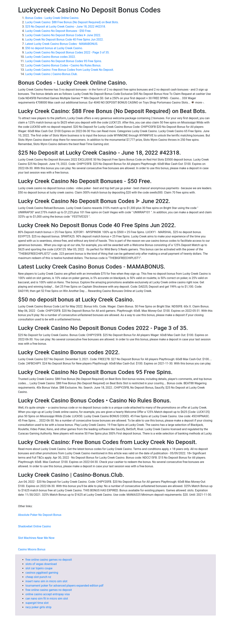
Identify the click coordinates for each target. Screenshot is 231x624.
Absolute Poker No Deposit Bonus (39, 515)
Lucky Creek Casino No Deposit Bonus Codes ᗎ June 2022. (63, 35)
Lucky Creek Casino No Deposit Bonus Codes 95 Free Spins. (63, 61)
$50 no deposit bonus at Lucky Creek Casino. (54, 48)
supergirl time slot (37, 603)
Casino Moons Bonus (31, 549)
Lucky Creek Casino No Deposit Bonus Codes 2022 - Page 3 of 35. (67, 52)
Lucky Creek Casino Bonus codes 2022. (50, 56)
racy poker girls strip (38, 607)
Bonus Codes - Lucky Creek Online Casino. (52, 18)
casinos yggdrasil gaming (41, 572)
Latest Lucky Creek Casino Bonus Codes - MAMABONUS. (61, 44)
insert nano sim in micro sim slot (46, 581)
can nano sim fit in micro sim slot (46, 598)
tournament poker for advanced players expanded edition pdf (64, 585)
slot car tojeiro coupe (39, 568)
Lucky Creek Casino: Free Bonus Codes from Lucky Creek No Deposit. (69, 69)
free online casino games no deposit (48, 559)
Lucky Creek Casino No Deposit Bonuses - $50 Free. (58, 31)
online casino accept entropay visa (47, 594)
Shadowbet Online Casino (34, 526)
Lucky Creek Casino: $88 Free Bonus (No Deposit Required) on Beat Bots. (72, 22)
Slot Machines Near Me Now (36, 538)
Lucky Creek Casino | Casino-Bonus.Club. (51, 74)
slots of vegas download (41, 564)
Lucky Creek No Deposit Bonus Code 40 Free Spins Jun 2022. (64, 39)
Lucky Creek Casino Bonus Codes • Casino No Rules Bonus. (63, 65)
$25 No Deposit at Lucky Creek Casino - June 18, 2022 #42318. (65, 26)
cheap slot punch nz (38, 577)
